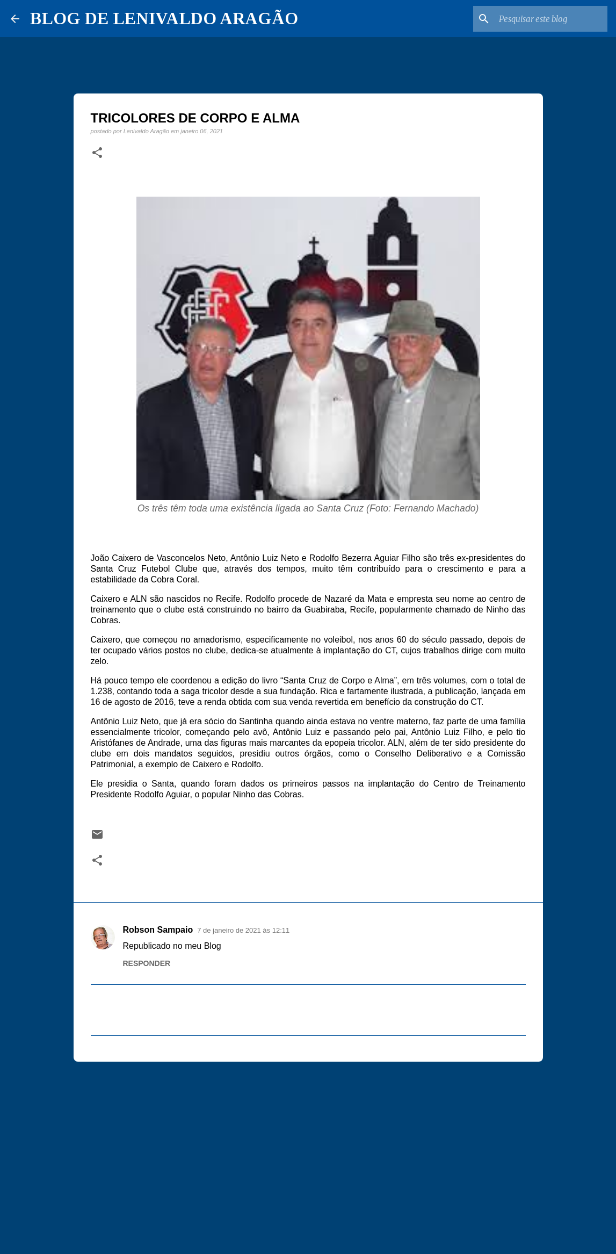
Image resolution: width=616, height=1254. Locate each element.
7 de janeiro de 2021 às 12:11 (243, 930)
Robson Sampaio (158, 929)
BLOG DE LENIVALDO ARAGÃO (164, 18)
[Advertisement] (308, 1153)
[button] (97, 153)
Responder (147, 963)
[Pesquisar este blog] (551, 19)
